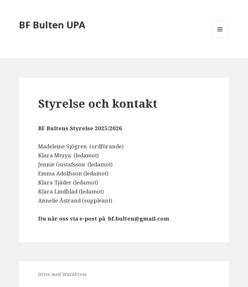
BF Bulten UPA (52, 24)
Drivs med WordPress (62, 274)
